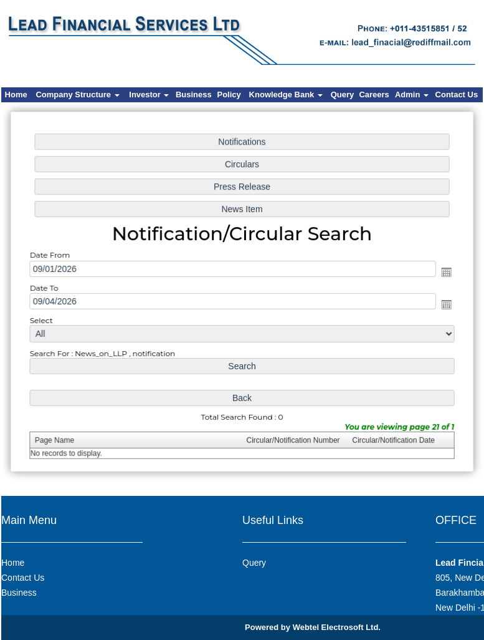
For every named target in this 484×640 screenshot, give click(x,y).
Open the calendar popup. (441, 272)
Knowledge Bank (286, 94)
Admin (412, 94)
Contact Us (456, 94)
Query (342, 94)
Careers (374, 94)
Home (16, 94)
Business (194, 94)
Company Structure (77, 94)
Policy (229, 94)
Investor (149, 94)
